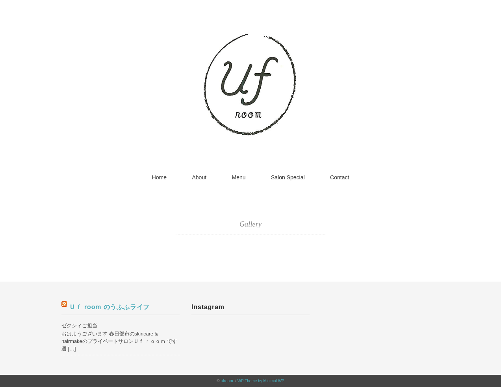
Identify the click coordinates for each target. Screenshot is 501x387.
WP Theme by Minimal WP (261, 381)
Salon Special (288, 177)
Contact (339, 177)
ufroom (227, 381)
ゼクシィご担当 (79, 325)
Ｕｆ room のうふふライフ (109, 307)
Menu (239, 177)
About (199, 177)
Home (159, 177)
